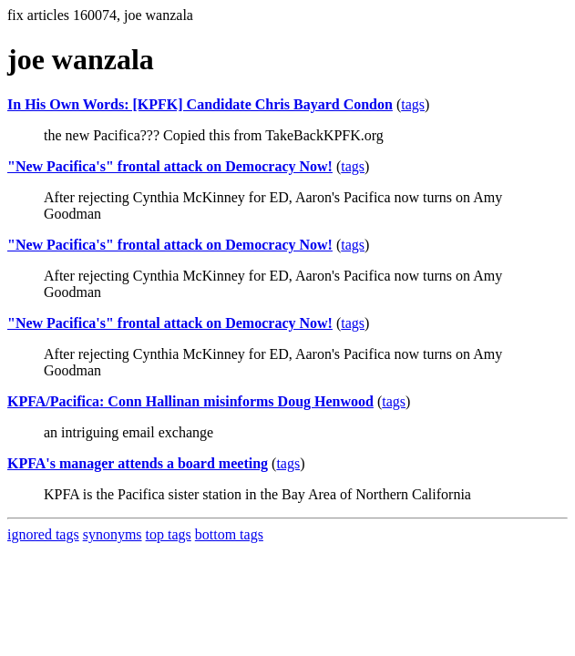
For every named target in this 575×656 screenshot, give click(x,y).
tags (413, 104)
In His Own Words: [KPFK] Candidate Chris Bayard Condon (200, 104)
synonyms (112, 534)
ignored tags (43, 534)
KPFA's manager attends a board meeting (137, 463)
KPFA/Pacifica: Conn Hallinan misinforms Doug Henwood (190, 401)
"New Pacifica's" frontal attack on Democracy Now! (170, 166)
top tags (168, 534)
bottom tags (229, 534)
